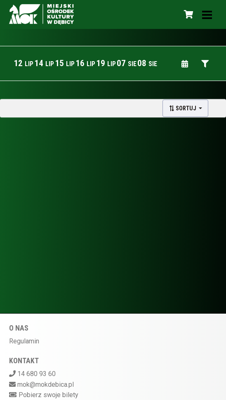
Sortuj (183, 108)
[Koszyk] (187, 14)
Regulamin (24, 341)
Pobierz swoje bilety (48, 395)
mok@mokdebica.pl (45, 384)
